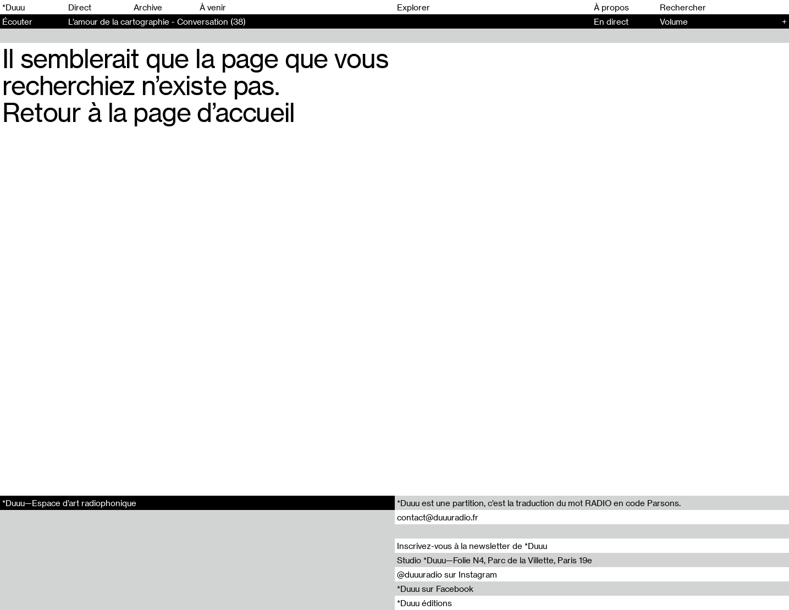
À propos (611, 7)
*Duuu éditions (424, 603)
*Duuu (13, 7)
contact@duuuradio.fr (437, 517)
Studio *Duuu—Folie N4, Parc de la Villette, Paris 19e (494, 560)
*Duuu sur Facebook (435, 589)
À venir (213, 7)
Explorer (413, 7)
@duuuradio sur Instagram (447, 574)
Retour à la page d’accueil (148, 112)
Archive (148, 7)
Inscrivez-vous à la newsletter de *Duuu (472, 546)
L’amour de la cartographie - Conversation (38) (157, 21)
